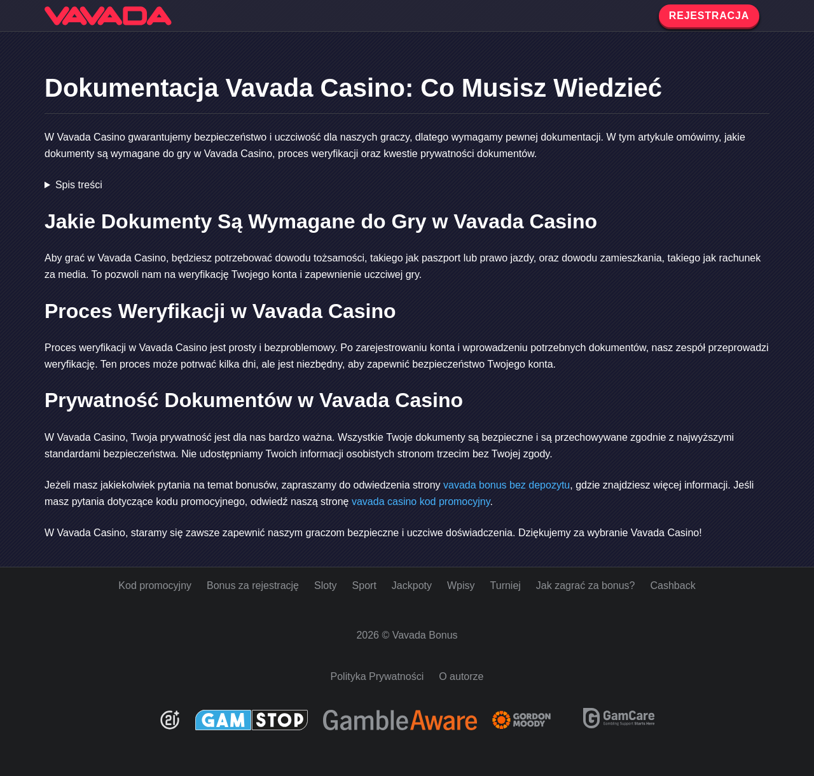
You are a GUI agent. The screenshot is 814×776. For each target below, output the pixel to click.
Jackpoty (412, 585)
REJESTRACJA (709, 15)
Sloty (325, 585)
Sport (364, 585)
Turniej (505, 585)
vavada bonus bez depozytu (506, 485)
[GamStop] (251, 720)
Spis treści (78, 184)
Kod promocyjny (154, 585)
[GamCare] (618, 724)
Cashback (673, 585)
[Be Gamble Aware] (400, 720)
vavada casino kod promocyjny (421, 501)
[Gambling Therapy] (530, 720)
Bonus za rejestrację (253, 585)
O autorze (461, 676)
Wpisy (461, 585)
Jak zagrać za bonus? (585, 585)
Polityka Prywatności (377, 676)
